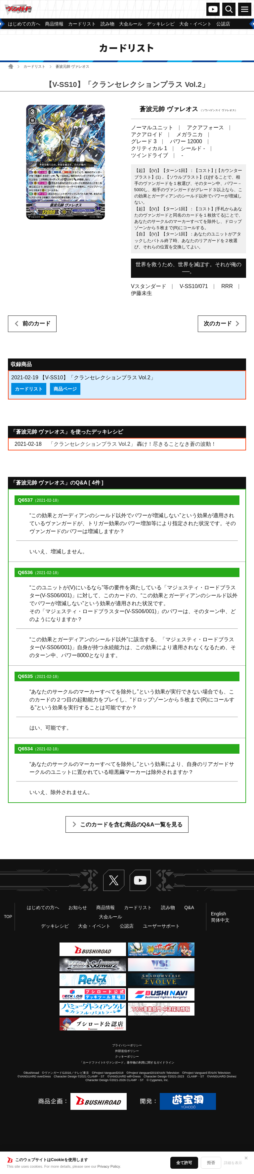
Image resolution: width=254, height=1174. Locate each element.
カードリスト (34, 66)
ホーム (11, 66)
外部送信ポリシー (127, 1051)
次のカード (218, 323)
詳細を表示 (233, 1163)
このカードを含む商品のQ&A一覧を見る (131, 824)
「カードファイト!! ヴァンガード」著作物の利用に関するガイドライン (127, 1062)
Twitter (113, 880)
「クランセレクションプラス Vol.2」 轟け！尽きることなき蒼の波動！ (132, 444)
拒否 (211, 1162)
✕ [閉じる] (246, 1158)
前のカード (36, 323)
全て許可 (184, 1162)
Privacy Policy (109, 1166)
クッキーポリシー (127, 1056)
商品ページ (65, 389)
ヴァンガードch (213, 9)
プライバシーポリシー (127, 1045)
